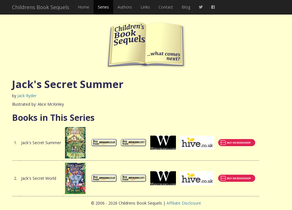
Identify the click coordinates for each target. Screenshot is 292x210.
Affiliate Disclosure (184, 203)
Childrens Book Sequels (40, 7)
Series (103, 7)
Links (145, 7)
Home (83, 7)
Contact (166, 7)
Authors (124, 7)
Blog (186, 7)
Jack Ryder (26, 95)
